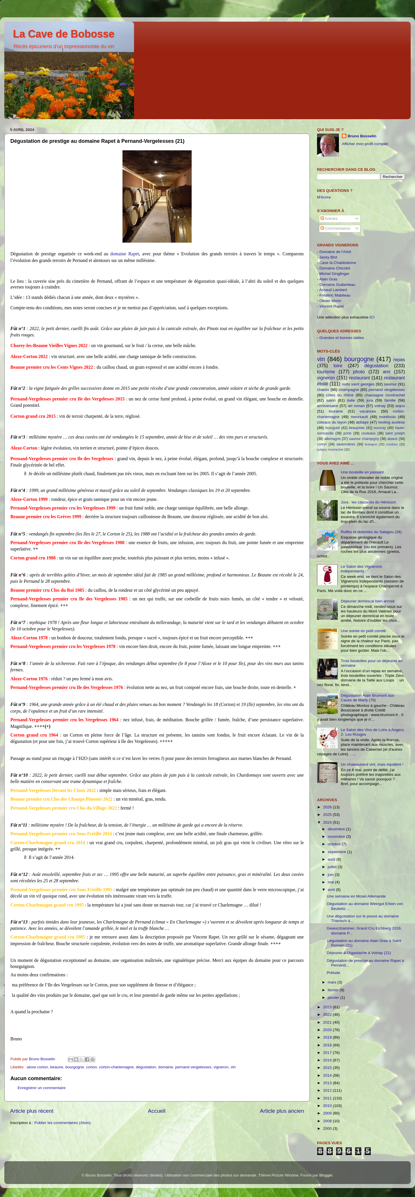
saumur (390, 384)
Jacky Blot (328, 257)
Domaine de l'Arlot (335, 252)
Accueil (156, 1111)
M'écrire (324, 197)
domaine (165, 1067)
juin (331, 874)
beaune (56, 1067)
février (333, 990)
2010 (328, 1106)
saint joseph (395, 433)
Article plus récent (31, 1111)
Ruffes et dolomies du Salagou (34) (371, 532)
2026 (328, 807)
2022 (328, 1014)
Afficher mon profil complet (365, 144)
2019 (328, 1037)
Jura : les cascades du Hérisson (368, 502)
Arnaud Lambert (333, 290)
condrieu (392, 444)
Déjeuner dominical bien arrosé (368, 601)
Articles (328, 218)
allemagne (333, 439)
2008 (328, 1121)
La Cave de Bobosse (63, 34)
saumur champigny (364, 439)
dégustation (146, 1067)
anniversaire (327, 406)
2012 (328, 1090)
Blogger (326, 1175)
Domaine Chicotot (334, 268)
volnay (380, 406)
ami (387, 371)
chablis (323, 389)
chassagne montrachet (385, 395)
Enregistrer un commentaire (42, 1088)
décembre (337, 829)
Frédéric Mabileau (334, 295)
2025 (328, 814)
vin (233, 1067)
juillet (333, 867)
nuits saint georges (358, 384)
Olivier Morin (330, 301)
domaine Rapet (124, 253)
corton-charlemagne (116, 1067)
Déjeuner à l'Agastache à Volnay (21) (359, 953)
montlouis (387, 417)
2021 (328, 1022)
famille (390, 400)
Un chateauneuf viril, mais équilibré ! (372, 764)
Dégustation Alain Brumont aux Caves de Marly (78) (367, 697)
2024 (328, 822)
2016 (328, 1060)
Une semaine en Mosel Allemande (356, 896)
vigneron (221, 1067)
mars (332, 982)
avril (332, 889)
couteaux (368, 433)
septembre (337, 852)
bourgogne (74, 1067)
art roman (356, 406)
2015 (328, 1067)
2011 (328, 1098)
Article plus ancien (282, 1111)
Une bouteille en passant (362, 472)
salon (330, 400)
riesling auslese (391, 422)
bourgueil (332, 428)
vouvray (380, 428)
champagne (349, 389)
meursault (359, 417)
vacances (368, 411)
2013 (328, 1083)
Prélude (333, 973)
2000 (328, 1128)
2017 (328, 1052)
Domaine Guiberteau (337, 284)
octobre (335, 844)
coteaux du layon (332, 422)
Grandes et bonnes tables (341, 338)
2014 (328, 1075)
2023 (328, 1007)
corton (91, 1067)
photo (359, 371)
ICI (371, 317)
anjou (400, 406)
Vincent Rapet (331, 306)
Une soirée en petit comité (363, 631)
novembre (337, 836)
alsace (392, 439)
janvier (334, 997)
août (332, 859)
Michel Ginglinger (334, 273)
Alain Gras (328, 279)
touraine (336, 411)
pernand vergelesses (193, 1067)
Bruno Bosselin (362, 136)
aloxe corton (37, 1067)
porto (348, 433)
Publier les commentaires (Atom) (62, 1123)
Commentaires (335, 228)
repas (399, 359)
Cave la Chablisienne (337, 263)
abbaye (362, 422)
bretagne (371, 444)
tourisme (326, 371)
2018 (328, 1045)
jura (370, 400)
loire (337, 365)
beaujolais (357, 428)
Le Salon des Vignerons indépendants (361, 568)
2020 (328, 1030)
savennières (345, 444)
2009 (328, 1113)
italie (351, 400)
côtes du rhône (340, 395)
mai (331, 882)
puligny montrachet (330, 449)
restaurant (359, 377)
